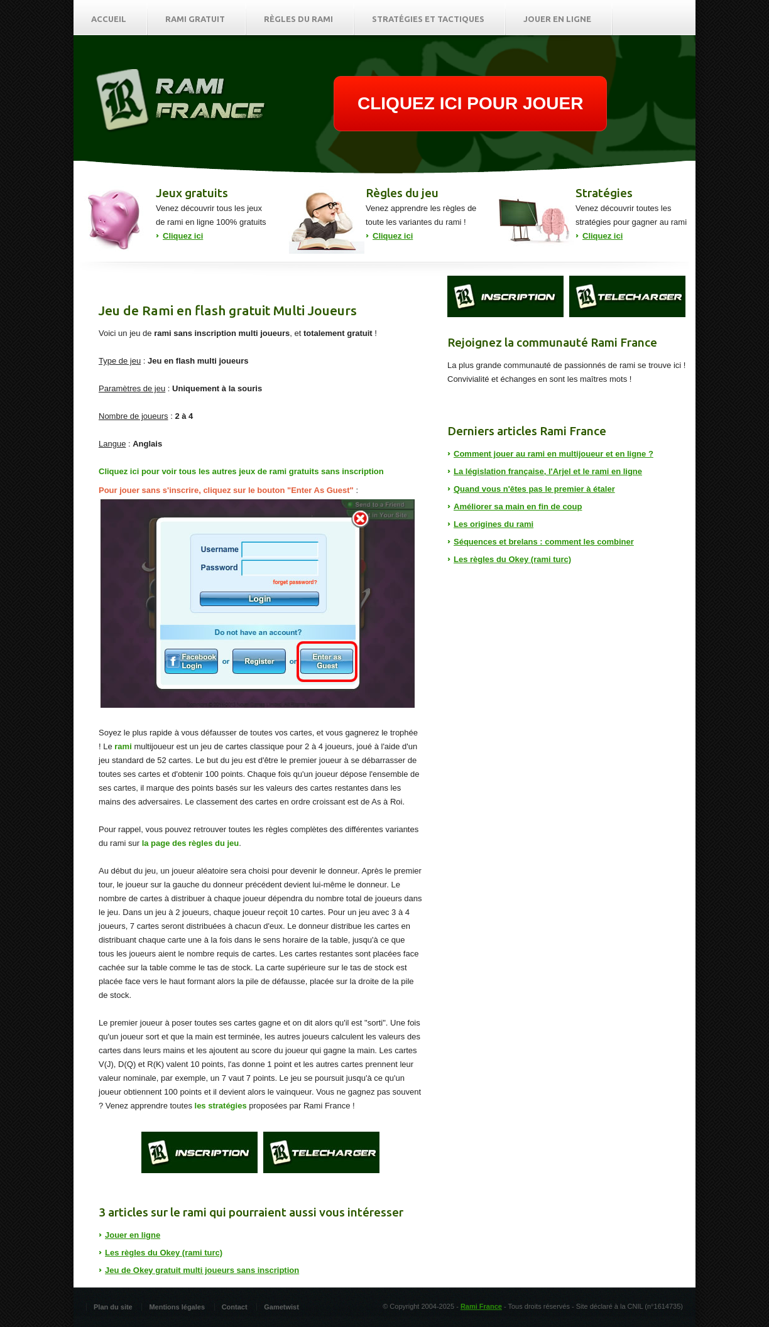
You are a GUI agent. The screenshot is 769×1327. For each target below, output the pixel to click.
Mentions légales (177, 1307)
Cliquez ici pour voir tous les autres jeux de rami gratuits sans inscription (241, 471)
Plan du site (113, 1307)
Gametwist (281, 1307)
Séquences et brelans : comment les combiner (544, 541)
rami (122, 746)
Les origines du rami (493, 524)
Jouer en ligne (557, 18)
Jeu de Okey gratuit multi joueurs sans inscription (202, 1270)
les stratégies (221, 1105)
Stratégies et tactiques (428, 18)
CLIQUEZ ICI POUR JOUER (470, 103)
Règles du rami (298, 18)
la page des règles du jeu (190, 843)
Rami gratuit (195, 18)
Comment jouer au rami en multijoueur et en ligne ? (553, 453)
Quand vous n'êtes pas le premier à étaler (534, 489)
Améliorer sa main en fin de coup (518, 506)
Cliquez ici (183, 236)
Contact (235, 1307)
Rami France (481, 1306)
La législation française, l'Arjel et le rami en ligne (548, 471)
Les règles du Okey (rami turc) (163, 1252)
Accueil (108, 18)
